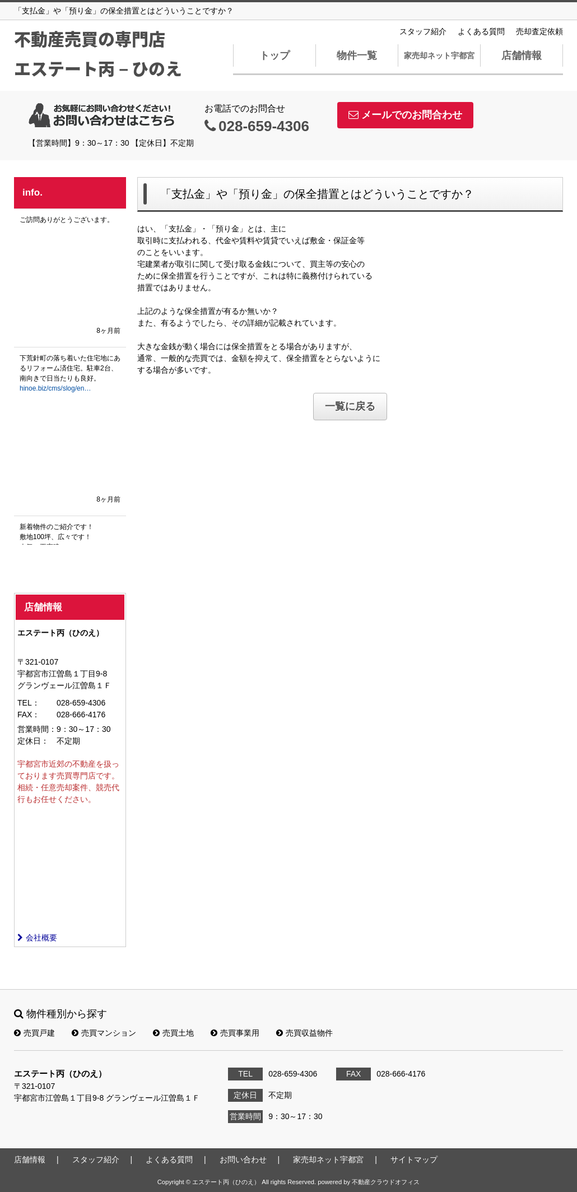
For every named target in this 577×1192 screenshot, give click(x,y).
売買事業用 (235, 1032)
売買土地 (173, 1032)
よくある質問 (481, 31)
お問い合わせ (243, 1159)
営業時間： (37, 729)
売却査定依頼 (539, 31)
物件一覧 (357, 55)
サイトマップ (414, 1159)
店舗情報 (521, 55)
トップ (274, 55)
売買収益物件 (304, 1032)
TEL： (28, 702)
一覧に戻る (350, 406)
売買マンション (104, 1032)
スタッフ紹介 (422, 31)
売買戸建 (34, 1032)
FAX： (28, 714)
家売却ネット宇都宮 (439, 55)
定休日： (33, 740)
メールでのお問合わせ (405, 114)
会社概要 (37, 937)
